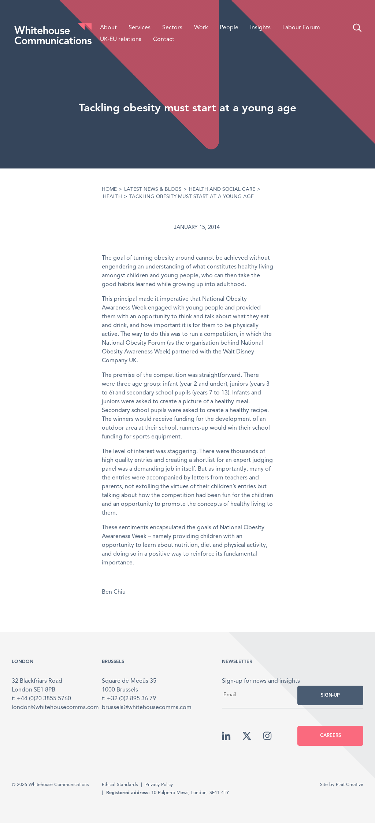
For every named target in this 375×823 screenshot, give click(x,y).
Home (109, 189)
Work (201, 28)
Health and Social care (222, 189)
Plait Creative (349, 784)
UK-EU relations (120, 39)
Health (112, 196)
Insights (260, 28)
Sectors (172, 28)
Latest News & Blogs (153, 189)
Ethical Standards (120, 784)
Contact (163, 39)
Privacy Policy (159, 784)
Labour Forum (301, 28)
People (229, 28)
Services (140, 28)
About (108, 28)
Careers (330, 735)
